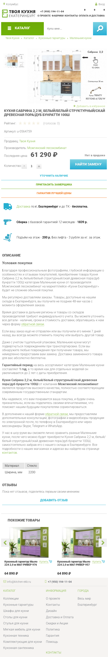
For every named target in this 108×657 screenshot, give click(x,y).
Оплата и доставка (92, 15)
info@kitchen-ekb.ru (19, 581)
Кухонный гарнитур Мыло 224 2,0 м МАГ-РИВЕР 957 (73, 563)
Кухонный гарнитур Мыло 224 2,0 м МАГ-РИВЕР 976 (20, 563)
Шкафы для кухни (16, 611)
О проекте (44, 15)
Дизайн (51, 611)
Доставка (23, 206)
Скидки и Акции (57, 623)
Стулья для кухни (15, 623)
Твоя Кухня (12, 38)
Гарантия (52, 635)
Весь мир (84, 598)
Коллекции (11, 598)
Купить (43, 561)
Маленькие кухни (80, 38)
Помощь (52, 642)
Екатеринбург (87, 605)
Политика (53, 629)
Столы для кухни (15, 617)
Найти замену (88, 164)
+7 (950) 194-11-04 (52, 11)
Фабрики (58, 15)
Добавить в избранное (90, 106)
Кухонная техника (16, 635)
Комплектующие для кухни (22, 642)
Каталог (29, 38)
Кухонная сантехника (18, 648)
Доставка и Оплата (60, 617)
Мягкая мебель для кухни (21, 629)
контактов (9, 452)
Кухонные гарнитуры (52, 38)
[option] (64, 75)
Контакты (71, 15)
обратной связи (32, 324)
